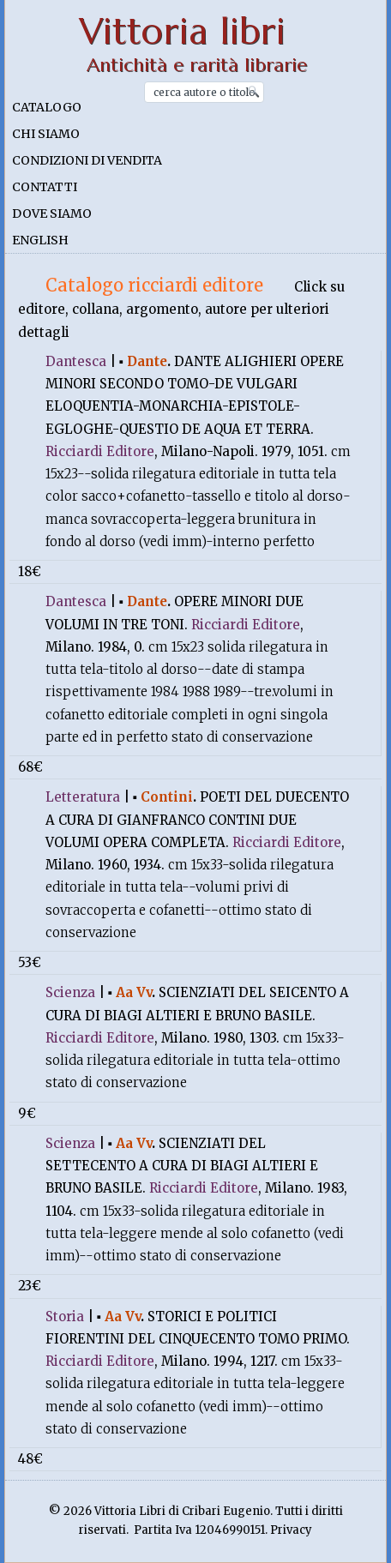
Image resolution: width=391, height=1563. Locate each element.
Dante (147, 361)
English (40, 240)
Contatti (44, 187)
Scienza (70, 992)
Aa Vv (134, 992)
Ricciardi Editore (99, 451)
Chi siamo (46, 133)
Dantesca (75, 361)
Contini (167, 797)
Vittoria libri (182, 31)
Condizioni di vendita (87, 160)
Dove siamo (52, 213)
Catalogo (46, 107)
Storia (64, 1316)
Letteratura (82, 797)
